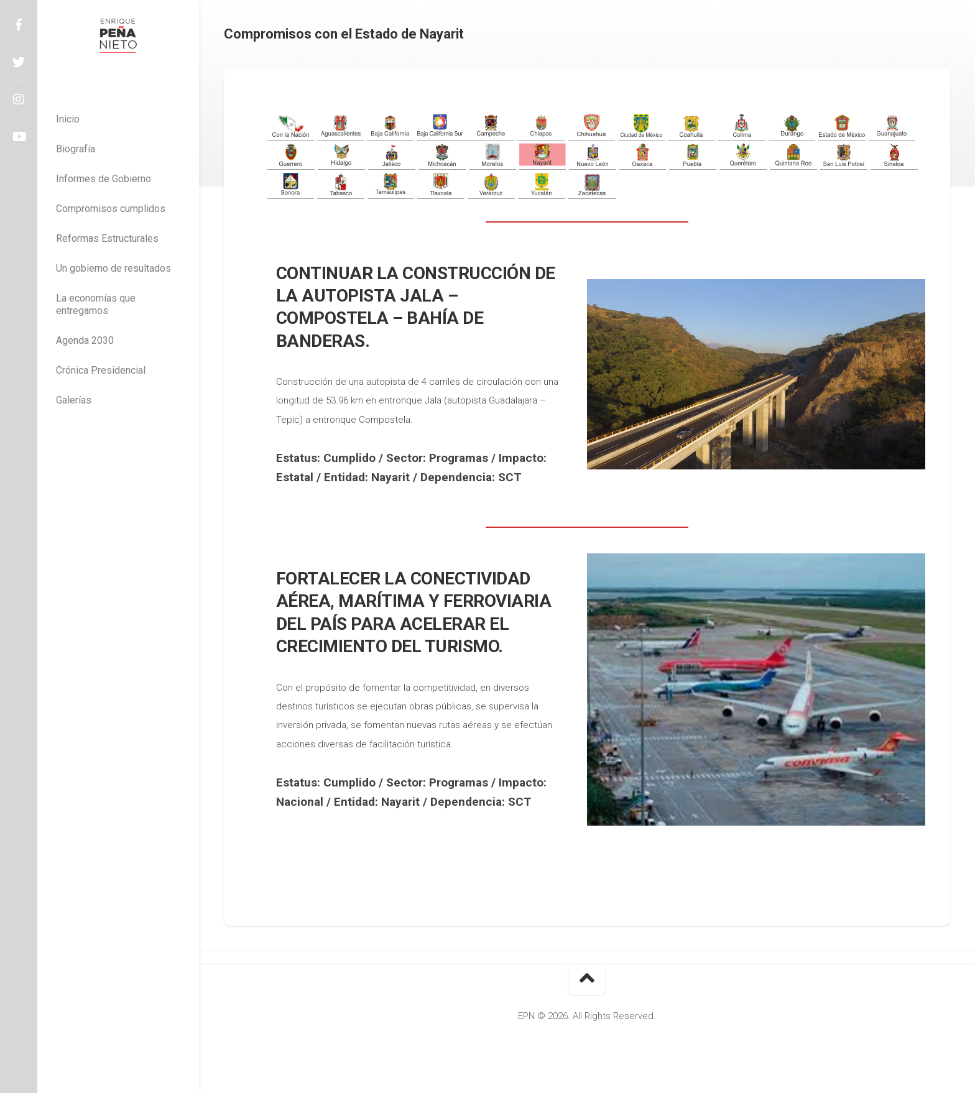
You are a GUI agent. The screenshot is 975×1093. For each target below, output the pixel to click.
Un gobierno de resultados (113, 268)
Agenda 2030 (85, 340)
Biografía (75, 149)
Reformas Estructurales (107, 238)
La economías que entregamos (96, 304)
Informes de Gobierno (103, 179)
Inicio (68, 119)
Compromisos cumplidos (110, 208)
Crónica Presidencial (101, 370)
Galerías (73, 400)
